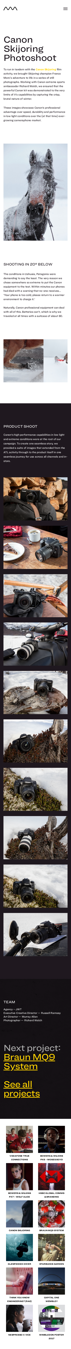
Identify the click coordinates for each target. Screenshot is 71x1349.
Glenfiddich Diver (19, 1264)
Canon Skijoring (19, 1230)
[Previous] (10, 361)
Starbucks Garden (51, 1264)
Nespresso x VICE (19, 1335)
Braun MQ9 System (51, 1230)
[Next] (61, 361)
